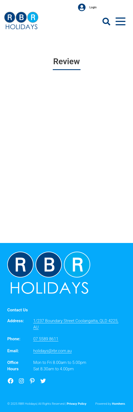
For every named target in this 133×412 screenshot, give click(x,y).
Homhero (118, 404)
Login (87, 7)
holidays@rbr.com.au (52, 350)
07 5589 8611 (46, 338)
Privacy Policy (76, 404)
